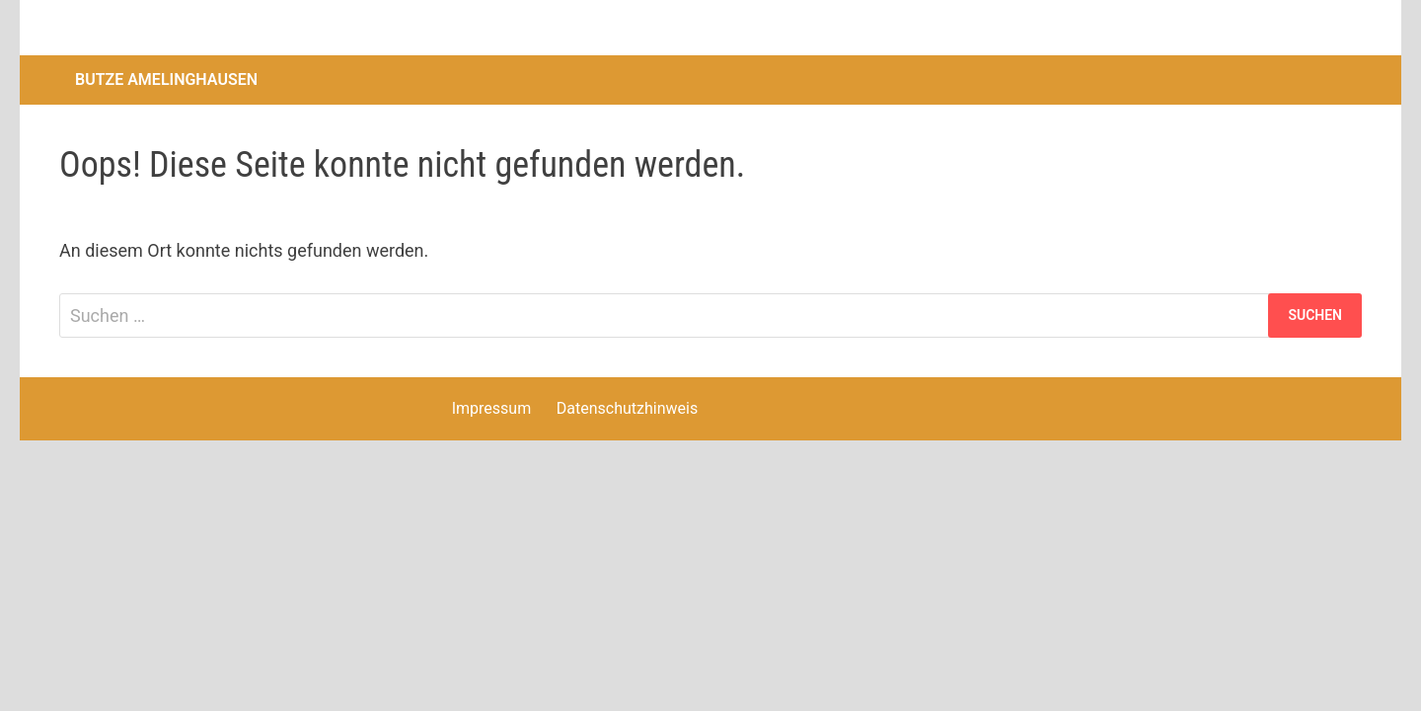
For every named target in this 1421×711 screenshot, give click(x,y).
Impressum (492, 408)
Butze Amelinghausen (166, 79)
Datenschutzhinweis (627, 408)
